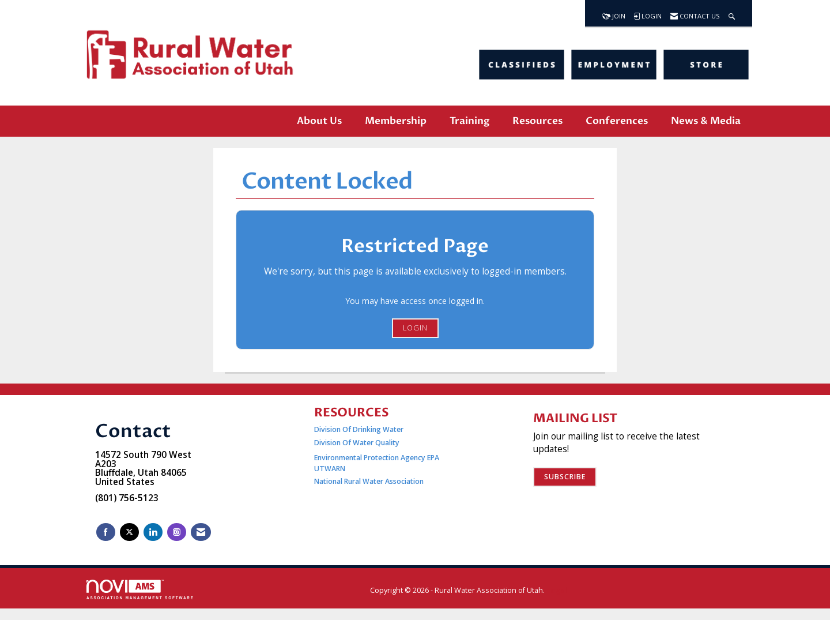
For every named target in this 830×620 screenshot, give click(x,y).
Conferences (617, 120)
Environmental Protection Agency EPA (376, 458)
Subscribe (565, 477)
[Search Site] (732, 13)
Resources (537, 120)
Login (415, 328)
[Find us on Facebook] (105, 532)
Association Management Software (140, 590)
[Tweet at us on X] (129, 532)
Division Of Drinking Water (359, 429)
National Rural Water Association (369, 481)
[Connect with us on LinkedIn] (153, 532)
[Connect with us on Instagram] (176, 532)
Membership (396, 120)
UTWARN (329, 469)
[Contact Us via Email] (201, 532)
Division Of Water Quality (356, 443)
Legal (556, 590)
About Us (319, 120)
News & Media (706, 120)
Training (469, 120)
